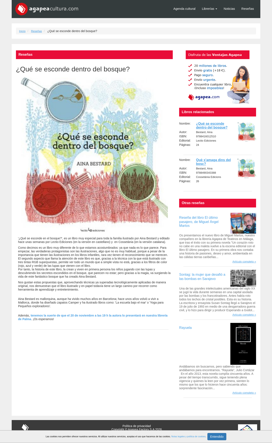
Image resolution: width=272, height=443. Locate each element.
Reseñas (247, 8)
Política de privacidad (136, 426)
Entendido (217, 436)
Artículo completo (243, 261)
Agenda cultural (184, 8)
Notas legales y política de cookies (188, 436)
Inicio (22, 31)
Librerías (209, 8)
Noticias (229, 8)
